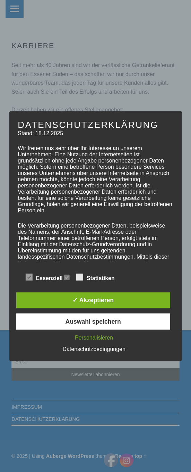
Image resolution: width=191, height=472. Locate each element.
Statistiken (99, 277)
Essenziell (47, 277)
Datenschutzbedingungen (93, 349)
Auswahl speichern (93, 321)
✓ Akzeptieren (93, 300)
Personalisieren (94, 338)
